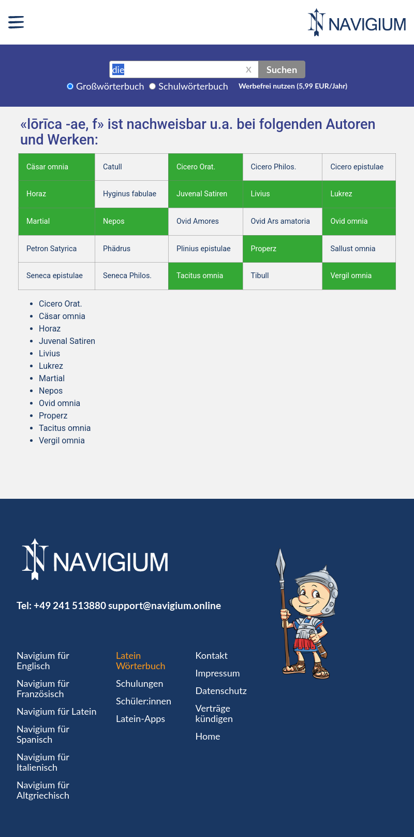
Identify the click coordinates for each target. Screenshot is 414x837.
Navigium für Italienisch (43, 762)
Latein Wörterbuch (141, 660)
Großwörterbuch (110, 86)
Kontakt (212, 655)
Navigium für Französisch (43, 688)
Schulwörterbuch (193, 86)
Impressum (218, 673)
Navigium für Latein (56, 711)
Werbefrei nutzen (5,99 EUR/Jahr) (293, 85)
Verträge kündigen (214, 713)
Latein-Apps (140, 718)
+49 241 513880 (70, 605)
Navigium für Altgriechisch (43, 790)
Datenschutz (221, 690)
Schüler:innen (143, 700)
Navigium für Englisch (43, 660)
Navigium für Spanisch (43, 734)
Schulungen (139, 683)
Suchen (282, 69)
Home (208, 736)
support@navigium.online (164, 605)
